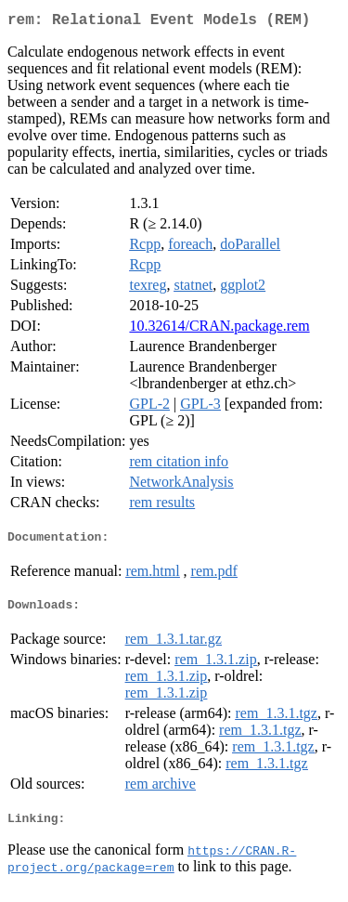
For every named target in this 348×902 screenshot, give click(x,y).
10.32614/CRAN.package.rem (219, 329)
